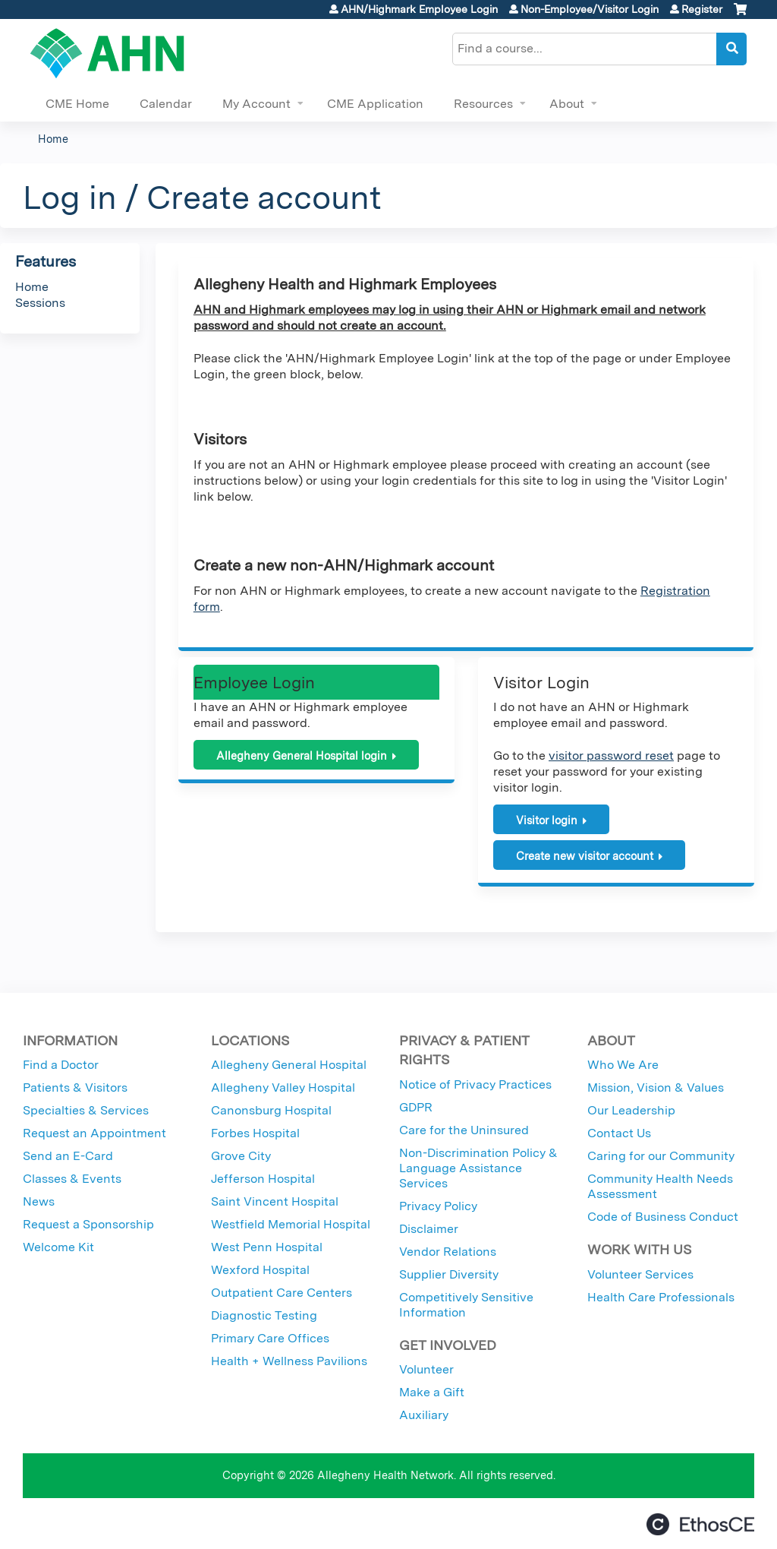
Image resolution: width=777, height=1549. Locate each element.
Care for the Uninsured (464, 1130)
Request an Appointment (94, 1133)
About (566, 103)
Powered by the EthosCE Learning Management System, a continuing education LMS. (700, 1524)
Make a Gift (431, 1392)
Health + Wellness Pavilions (289, 1361)
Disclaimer (428, 1229)
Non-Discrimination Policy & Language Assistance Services (478, 1168)
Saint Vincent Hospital (274, 1201)
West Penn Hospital (266, 1247)
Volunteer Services (640, 1274)
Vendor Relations (447, 1251)
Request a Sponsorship (88, 1224)
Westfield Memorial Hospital (290, 1224)
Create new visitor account (584, 855)
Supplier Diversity (449, 1274)
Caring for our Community (661, 1156)
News (39, 1201)
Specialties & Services (86, 1110)
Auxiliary (423, 1415)
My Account (256, 103)
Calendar (166, 103)
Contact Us (619, 1133)
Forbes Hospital (255, 1133)
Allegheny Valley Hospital (283, 1087)
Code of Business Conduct (662, 1216)
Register (701, 9)
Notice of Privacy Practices (475, 1084)
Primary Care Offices (270, 1338)
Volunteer (426, 1369)
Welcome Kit (58, 1247)
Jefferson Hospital (263, 1178)
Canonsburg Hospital (271, 1110)
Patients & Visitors (75, 1087)
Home (53, 138)
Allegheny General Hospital (288, 1064)
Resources (483, 103)
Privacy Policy (438, 1206)
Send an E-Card (68, 1156)
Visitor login (546, 820)
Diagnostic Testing (264, 1315)
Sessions (40, 303)
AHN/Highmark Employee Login (419, 9)
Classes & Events (72, 1178)
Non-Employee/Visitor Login (590, 9)
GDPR (416, 1107)
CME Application (375, 103)
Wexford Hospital (260, 1270)
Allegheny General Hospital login (301, 755)
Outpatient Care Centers (281, 1292)
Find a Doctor (61, 1064)
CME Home (77, 103)
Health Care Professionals (661, 1297)
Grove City (241, 1156)
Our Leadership (631, 1110)
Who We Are (623, 1064)
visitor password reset (611, 755)
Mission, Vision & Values (655, 1087)
